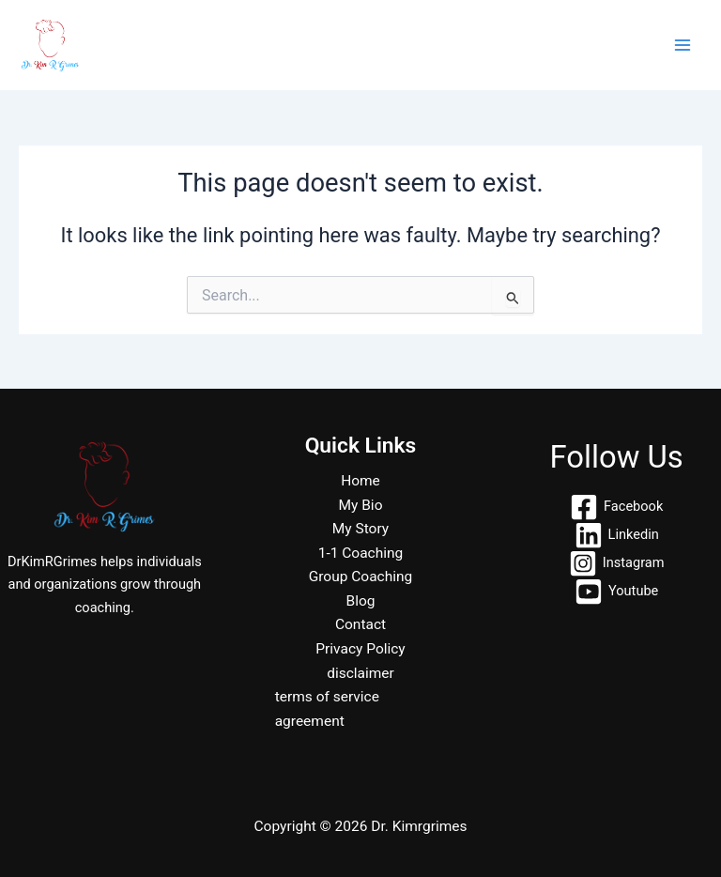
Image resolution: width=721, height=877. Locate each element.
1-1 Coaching (361, 553)
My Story (360, 528)
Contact (360, 624)
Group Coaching (361, 576)
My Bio (361, 505)
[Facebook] (616, 507)
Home (360, 480)
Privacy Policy (360, 648)
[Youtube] (616, 591)
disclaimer (360, 673)
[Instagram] (616, 563)
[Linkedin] (617, 535)
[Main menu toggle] (682, 45)
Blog (361, 600)
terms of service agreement (327, 709)
